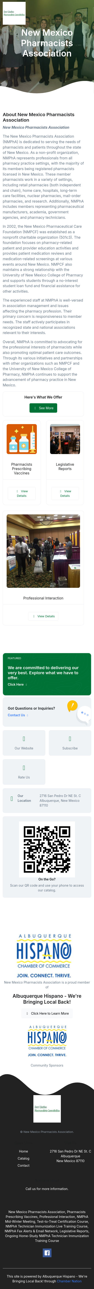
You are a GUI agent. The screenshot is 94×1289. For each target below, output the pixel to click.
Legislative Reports (65, 466)
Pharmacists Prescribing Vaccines (21, 468)
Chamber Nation (69, 1281)
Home (23, 1151)
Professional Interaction (43, 598)
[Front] (15, 13)
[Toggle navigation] (87, 13)
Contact (24, 1165)
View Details (22, 493)
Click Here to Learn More (47, 1013)
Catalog (23, 1158)
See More (43, 408)
